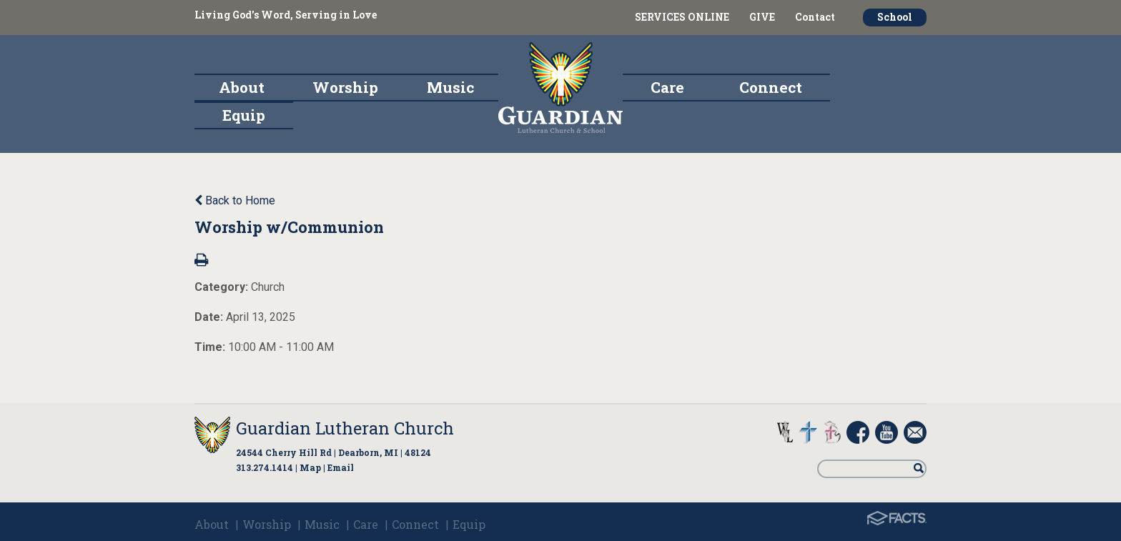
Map (310, 467)
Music (322, 524)
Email (340, 467)
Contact (815, 17)
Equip (469, 524)
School (894, 17)
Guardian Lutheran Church (345, 428)
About (211, 524)
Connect (415, 524)
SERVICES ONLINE (682, 17)
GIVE (762, 17)
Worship (266, 524)
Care (365, 524)
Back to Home (234, 200)
